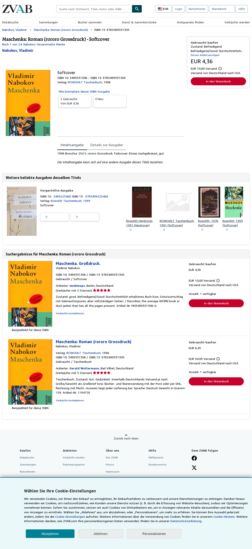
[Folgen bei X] (194, 468)
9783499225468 (96, 196)
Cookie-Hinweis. (224, 516)
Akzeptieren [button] (50, 534)
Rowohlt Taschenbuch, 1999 (70, 201)
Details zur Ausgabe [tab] (106, 145)
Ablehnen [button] (101, 534)
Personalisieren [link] (154, 534)
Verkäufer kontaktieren (70, 313)
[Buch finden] (137, 9)
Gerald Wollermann (84, 368)
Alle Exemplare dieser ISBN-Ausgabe (84, 91)
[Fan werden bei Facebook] (194, 458)
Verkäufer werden (237, 22)
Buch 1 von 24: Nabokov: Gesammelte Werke (33, 44)
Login (178, 9)
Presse (110, 464)
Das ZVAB (112, 457)
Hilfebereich (156, 457)
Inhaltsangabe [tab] (72, 145)
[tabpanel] (120, 157)
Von (75, 101)
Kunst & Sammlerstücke (139, 22)
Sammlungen (48, 22)
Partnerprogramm (74, 464)
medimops (77, 285)
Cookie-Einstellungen (70, 516)
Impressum (112, 471)
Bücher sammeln (90, 22)
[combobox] (94, 9)
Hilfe (242, 9)
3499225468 (62, 196)
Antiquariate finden (190, 22)
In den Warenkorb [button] (218, 81)
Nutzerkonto (197, 9)
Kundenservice (157, 464)
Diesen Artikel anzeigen (205, 55)
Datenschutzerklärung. (186, 521)
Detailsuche (10, 22)
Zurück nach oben (126, 438)
